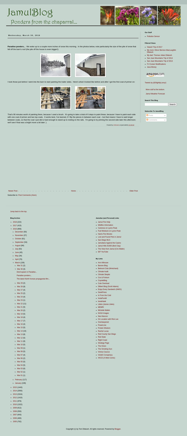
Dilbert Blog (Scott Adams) (108, 286)
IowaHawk (102, 301)
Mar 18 (20, 317)
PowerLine (102, 325)
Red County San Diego (107, 334)
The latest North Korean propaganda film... (33, 279)
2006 (15, 418)
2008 (15, 411)
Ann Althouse (103, 263)
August (18, 246)
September (19, 242)
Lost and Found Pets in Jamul (109, 237)
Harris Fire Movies (105, 234)
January (18, 383)
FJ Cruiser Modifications (156, 64)
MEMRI (101, 307)
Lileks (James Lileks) (106, 304)
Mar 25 (20, 293)
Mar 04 (20, 365)
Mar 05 (20, 362)
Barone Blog (103, 266)
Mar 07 (20, 355)
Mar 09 (20, 348)
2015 (15, 387)
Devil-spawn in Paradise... (27, 272)
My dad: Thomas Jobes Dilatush (159, 55)
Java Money (151, 67)
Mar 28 (20, 287)
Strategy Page (103, 343)
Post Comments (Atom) (27, 195)
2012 (15, 398)
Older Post (133, 191)
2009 (15, 408)
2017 (15, 225)
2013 (15, 394)
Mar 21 (20, 307)
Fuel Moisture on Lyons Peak (109, 231)
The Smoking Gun (105, 349)
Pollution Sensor (153, 36)
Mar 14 (20, 331)
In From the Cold (104, 295)
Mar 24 (20, 297)
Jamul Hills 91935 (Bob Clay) (109, 246)
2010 (15, 404)
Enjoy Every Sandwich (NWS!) (110, 289)
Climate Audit (103, 272)
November (19, 235)
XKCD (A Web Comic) (106, 358)
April (17, 259)
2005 (15, 422)
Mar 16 (20, 324)
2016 (15, 229)
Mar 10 (20, 345)
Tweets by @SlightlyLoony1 (155, 83)
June (17, 252)
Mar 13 (20, 334)
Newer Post (12, 191)
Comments (151, 120)
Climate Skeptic (104, 274)
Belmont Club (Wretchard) (108, 268)
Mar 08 (20, 351)
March (17, 263)
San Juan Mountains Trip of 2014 (160, 58)
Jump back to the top (18, 211)
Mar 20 (20, 310)
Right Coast (102, 340)
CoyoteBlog (102, 280)
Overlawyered (103, 322)
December (19, 232)
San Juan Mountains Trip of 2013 (160, 61)
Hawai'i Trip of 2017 (154, 47)
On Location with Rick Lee (108, 319)
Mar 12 (20, 338)
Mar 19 (20, 314)
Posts (149, 115)
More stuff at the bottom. (155, 90)
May (17, 256)
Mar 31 (20, 266)
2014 (15, 391)
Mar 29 (20, 283)
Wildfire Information (105, 225)
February (18, 380)
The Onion (102, 346)
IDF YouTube (103, 252)
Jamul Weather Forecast (155, 94)
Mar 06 (20, 358)
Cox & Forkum (103, 277)
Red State (102, 337)
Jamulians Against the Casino (109, 243)
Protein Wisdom (104, 328)
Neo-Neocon (103, 316)
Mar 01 (20, 375)
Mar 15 (20, 327)
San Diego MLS (104, 240)
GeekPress (102, 292)
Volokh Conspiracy (105, 355)
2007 (15, 415)
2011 (15, 401)
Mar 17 (20, 321)
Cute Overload (103, 283)
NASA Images (103, 313)
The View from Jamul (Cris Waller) (111, 249)
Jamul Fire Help (104, 222)
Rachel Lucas (103, 331)
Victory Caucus (104, 352)
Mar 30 (20, 269)
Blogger (118, 429)
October (18, 239)
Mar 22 (20, 304)
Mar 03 (20, 368)
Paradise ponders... (24, 275)
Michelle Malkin (104, 310)
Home (73, 191)
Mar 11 (20, 341)
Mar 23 (20, 300)
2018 (15, 222)
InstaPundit (102, 298)
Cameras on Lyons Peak (107, 228)
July (17, 249)
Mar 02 (20, 372)
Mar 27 (20, 290)
